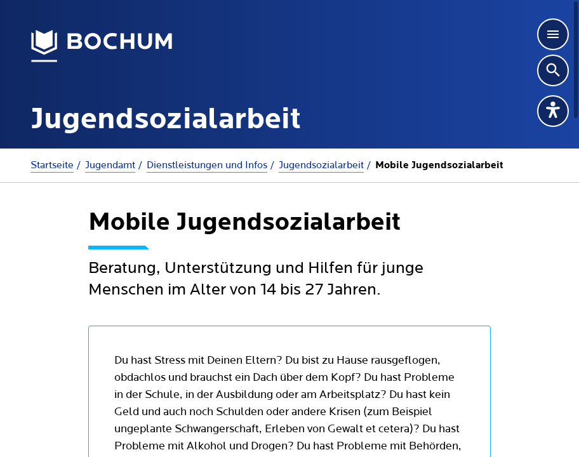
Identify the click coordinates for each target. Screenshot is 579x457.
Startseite (52, 165)
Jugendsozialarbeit (321, 165)
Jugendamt (110, 165)
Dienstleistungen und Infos (207, 165)
